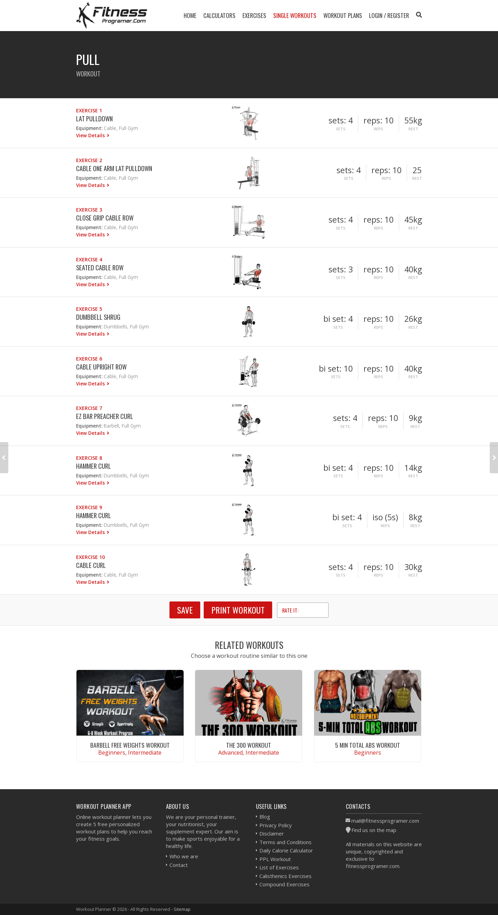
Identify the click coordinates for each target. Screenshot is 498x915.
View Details (91, 135)
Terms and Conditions (285, 842)
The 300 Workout (248, 744)
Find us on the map (373, 830)
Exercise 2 (89, 160)
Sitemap (182, 909)
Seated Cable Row (99, 267)
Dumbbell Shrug (98, 316)
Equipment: (89, 128)
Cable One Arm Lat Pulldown (114, 168)
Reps (378, 128)
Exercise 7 (89, 408)
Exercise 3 (89, 209)
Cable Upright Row (101, 366)
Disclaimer (271, 833)
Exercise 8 (89, 458)
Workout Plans (342, 15)
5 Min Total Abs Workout (367, 744)
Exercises (254, 15)
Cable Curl (91, 565)
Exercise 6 (89, 358)
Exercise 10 (90, 557)
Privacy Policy (275, 825)
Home (190, 15)
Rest (413, 128)
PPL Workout (275, 859)
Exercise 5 (89, 309)
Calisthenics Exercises (285, 875)
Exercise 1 (89, 110)
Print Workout (238, 610)
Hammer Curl (93, 465)
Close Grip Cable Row (104, 217)
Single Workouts (294, 15)
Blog (264, 816)
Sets (340, 128)
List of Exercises (279, 867)
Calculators (219, 15)
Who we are (183, 856)
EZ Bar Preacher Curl (104, 416)
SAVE (185, 610)
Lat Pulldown (94, 118)
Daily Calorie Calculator (286, 850)
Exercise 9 (89, 507)
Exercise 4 (89, 259)
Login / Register (389, 15)
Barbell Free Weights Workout (130, 744)
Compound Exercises (284, 884)
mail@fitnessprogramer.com (385, 820)
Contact (178, 864)
